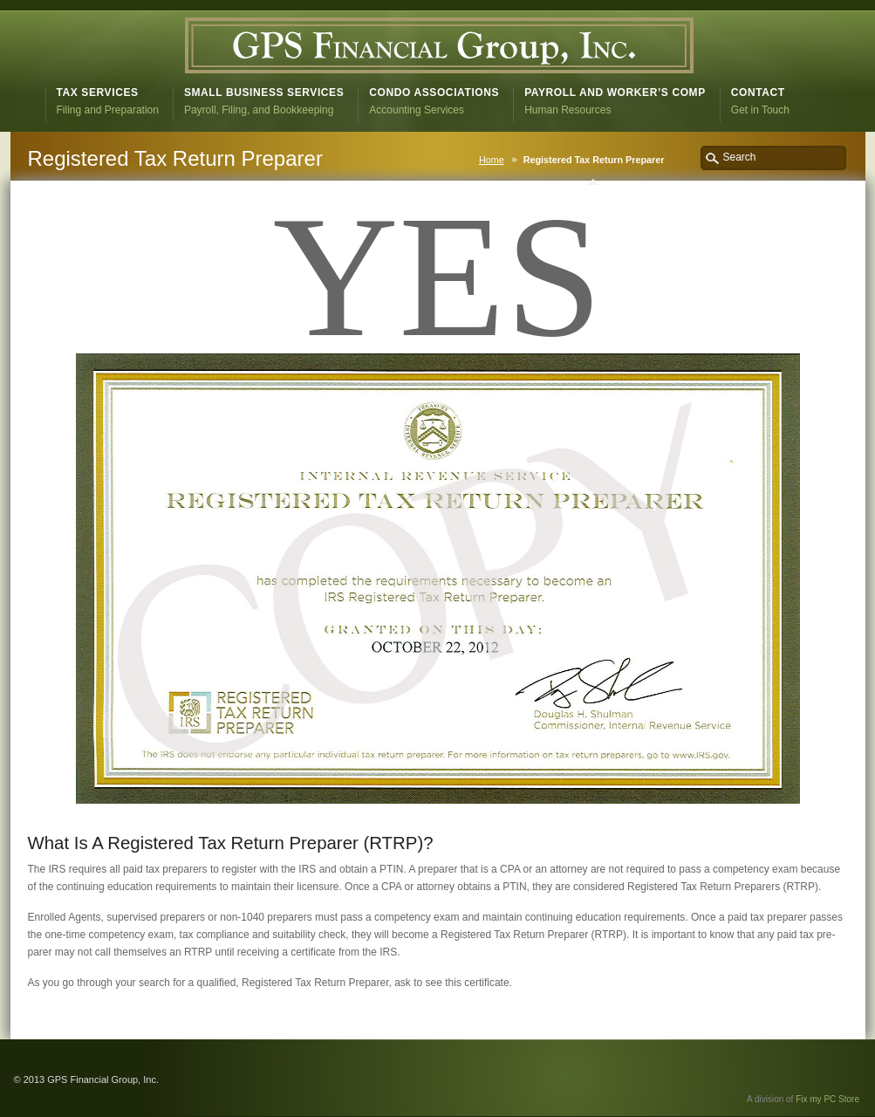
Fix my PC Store (827, 1099)
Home (491, 159)
